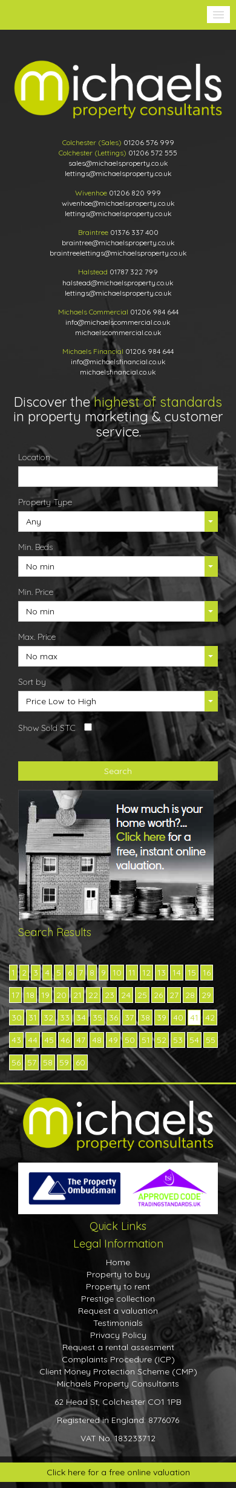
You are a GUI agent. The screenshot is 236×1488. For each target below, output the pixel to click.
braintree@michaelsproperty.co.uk (118, 242)
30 (16, 1017)
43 (16, 1039)
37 (129, 1017)
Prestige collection (118, 1298)
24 (126, 995)
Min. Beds (35, 547)
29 (206, 995)
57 (31, 1062)
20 (61, 995)
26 (158, 995)
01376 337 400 (134, 232)
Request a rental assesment (118, 1347)
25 (142, 995)
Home (118, 1262)
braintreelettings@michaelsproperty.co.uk (118, 252)
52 (161, 1039)
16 (207, 972)
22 (93, 995)
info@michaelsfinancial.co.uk (118, 361)
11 (132, 972)
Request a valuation (118, 1310)
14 (176, 972)
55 (210, 1039)
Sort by (32, 681)
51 (146, 1039)
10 (117, 972)
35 (97, 1017)
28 (190, 995)
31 (32, 1017)
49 (113, 1039)
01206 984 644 (154, 311)
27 (174, 995)
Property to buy (118, 1274)
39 (161, 1017)
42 (210, 1017)
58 (48, 1062)
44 (33, 1039)
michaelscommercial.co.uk (118, 332)
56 (16, 1062)
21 (77, 995)
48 (97, 1039)
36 (113, 1017)
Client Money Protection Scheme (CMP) (118, 1371)
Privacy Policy (118, 1335)
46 (65, 1039)
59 (64, 1062)
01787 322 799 (134, 271)
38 (145, 1017)
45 (49, 1039)
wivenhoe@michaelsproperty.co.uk (118, 203)
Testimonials (118, 1322)
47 (80, 1039)
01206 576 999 (148, 142)
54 (194, 1039)
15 (192, 972)
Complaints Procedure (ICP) (118, 1359)
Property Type (45, 502)
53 (178, 1039)
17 (15, 995)
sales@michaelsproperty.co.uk (118, 163)
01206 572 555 (152, 152)
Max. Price (37, 636)
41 (194, 1017)
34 (81, 1017)
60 (80, 1062)
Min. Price (35, 591)
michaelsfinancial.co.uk (118, 371)
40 (178, 1017)
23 (109, 995)
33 (65, 1017)
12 (146, 972)
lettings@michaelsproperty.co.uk (118, 173)
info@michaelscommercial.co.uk (118, 322)
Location (34, 457)
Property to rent (118, 1286)
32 (48, 1017)
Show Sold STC (47, 727)
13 (161, 972)
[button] (218, 14)
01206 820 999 (135, 192)
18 (30, 995)
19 (45, 995)
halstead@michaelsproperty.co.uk (118, 282)
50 (130, 1039)
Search (118, 771)
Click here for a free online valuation (118, 1472)
